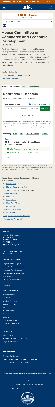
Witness (45, 134)
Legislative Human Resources (14, 267)
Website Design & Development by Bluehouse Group (27, 389)
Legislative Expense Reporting (14, 273)
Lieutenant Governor (10, 301)
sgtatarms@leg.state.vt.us (13, 245)
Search (44, 108)
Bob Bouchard (11, 193)
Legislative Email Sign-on (12, 264)
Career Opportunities (29, 359)
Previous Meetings (10, 78)
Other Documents (32, 134)
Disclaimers (14, 356)
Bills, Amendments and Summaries (22, 149)
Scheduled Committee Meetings (15, 339)
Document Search (27, 104)
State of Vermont (9, 295)
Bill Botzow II (11, 184)
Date (15, 134)
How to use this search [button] (39, 104)
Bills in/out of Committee (31, 86)
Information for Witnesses (13, 219)
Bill (21, 134)
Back (7, 138)
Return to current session (40, 2)
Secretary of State (9, 311)
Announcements (9, 335)
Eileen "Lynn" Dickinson (14, 203)
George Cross (11, 200)
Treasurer (6, 314)
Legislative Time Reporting (13, 270)
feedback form (40, 373)
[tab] (11, 86)
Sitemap (6, 356)
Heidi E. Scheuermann (14, 209)
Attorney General (9, 304)
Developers (27, 380)
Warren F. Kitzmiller (13, 190)
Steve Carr (10, 197)
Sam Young (10, 213)
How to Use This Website (12, 280)
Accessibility (25, 363)
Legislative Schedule (10, 342)
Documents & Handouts (11, 86)
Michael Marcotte (12, 187)
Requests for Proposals (11, 363)
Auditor (6, 307)
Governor (6, 298)
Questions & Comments (11, 359)
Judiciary (6, 317)
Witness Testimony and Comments (22, 152)
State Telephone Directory (12, 323)
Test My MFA (8, 276)
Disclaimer (6, 286)
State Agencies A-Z (10, 320)
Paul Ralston (10, 206)
